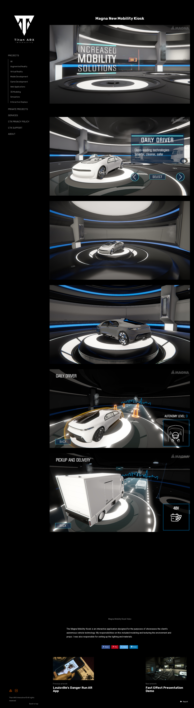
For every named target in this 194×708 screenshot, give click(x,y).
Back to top (34, 704)
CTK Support (15, 128)
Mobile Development (19, 77)
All (11, 61)
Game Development (19, 82)
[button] (184, 701)
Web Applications (17, 87)
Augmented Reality (18, 66)
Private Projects (18, 109)
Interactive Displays (19, 102)
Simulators (15, 97)
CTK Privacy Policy (18, 121)
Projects (13, 55)
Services (13, 115)
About (11, 134)
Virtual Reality (16, 72)
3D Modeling (15, 92)
